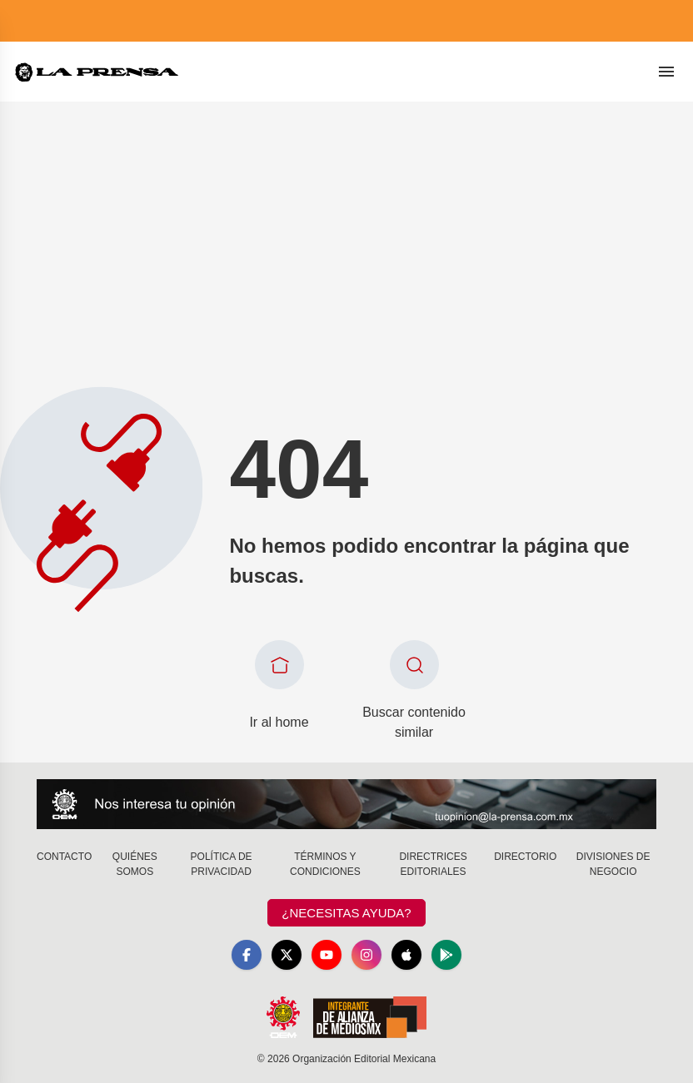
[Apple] (406, 955)
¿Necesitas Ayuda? (346, 913)
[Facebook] (247, 955)
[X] (287, 955)
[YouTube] (327, 955)
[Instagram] (366, 955)
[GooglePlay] (446, 955)
